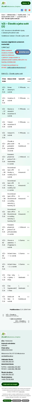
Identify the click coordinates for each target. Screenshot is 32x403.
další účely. (22, 391)
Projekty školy (22, 14)
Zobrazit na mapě (10, 384)
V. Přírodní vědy (21, 16)
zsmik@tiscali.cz (7, 356)
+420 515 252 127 (7, 362)
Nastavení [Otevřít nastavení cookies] (25, 400)
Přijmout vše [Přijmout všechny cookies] (7, 400)
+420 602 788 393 (13, 369)
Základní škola (11, 14)
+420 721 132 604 (7, 379)
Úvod (3, 14)
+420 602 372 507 (13, 367)
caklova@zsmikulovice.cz (16, 68)
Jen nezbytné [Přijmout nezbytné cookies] (16, 400)
